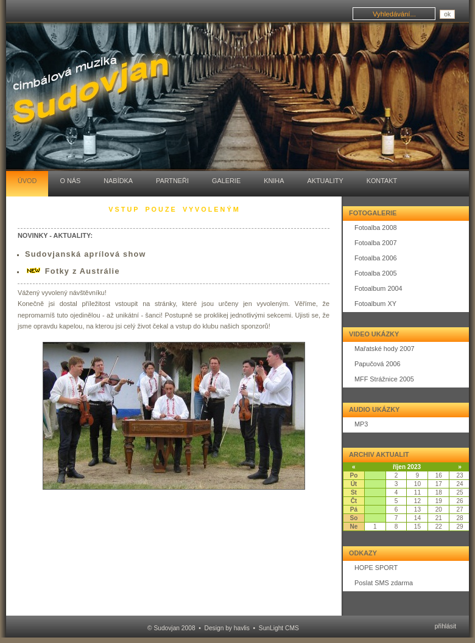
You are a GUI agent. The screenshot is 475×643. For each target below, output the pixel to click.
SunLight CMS (279, 628)
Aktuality (325, 180)
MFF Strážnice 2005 (384, 379)
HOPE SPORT (376, 567)
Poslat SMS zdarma (383, 582)
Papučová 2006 (377, 363)
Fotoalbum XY (375, 303)
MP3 (361, 424)
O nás (70, 180)
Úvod (27, 180)
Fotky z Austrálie (82, 271)
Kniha (274, 180)
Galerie (226, 180)
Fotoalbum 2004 (378, 288)
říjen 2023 (407, 467)
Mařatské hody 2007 (384, 348)
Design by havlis (227, 628)
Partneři (172, 180)
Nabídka (118, 180)
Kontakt (382, 180)
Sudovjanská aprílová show (85, 254)
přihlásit (445, 626)
